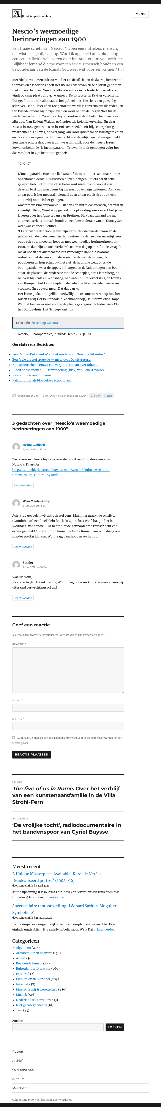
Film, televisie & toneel (33, 979)
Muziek (21, 994)
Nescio (108, 395)
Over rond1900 (23, 1070)
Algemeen (23, 948)
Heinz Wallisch (34, 445)
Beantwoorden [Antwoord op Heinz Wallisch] (23, 485)
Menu (141, 14)
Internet (22, 984)
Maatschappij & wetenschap (36, 989)
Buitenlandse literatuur (33, 968)
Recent (17, 1051)
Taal (19, 1010)
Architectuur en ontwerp (34, 953)
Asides (21, 958)
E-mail (18, 718)
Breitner (96, 395)
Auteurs (18, 1079)
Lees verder (56, 897)
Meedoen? (20, 1088)
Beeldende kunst (28, 963)
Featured (22, 974)
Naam (17, 700)
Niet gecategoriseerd (31, 1005)
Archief (17, 1060)
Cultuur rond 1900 (23, 1099)
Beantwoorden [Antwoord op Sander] (23, 597)
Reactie (19, 644)
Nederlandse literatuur (72, 395)
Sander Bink (31, 395)
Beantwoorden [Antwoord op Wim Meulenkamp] (23, 546)
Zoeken (17, 1021)
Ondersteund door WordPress (54, 1099)
